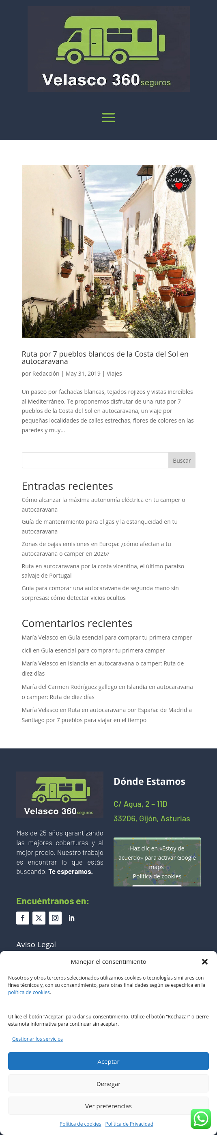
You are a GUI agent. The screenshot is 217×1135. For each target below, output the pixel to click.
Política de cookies (80, 1123)
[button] (205, 962)
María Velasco (40, 637)
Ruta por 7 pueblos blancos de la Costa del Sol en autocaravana (105, 357)
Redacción (46, 373)
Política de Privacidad (129, 1123)
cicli (27, 650)
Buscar (182, 460)
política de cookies (29, 992)
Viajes (114, 373)
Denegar (109, 1084)
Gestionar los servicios (37, 1038)
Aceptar (108, 1061)
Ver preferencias (108, 1106)
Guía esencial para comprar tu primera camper (130, 637)
